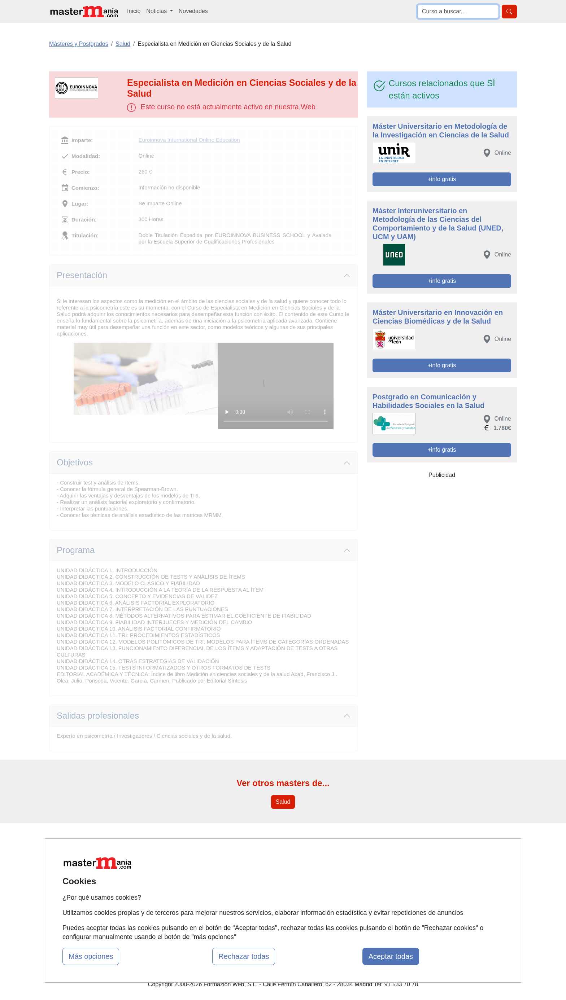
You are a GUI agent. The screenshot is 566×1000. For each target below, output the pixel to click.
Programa (76, 550)
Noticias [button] (157, 11)
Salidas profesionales (98, 715)
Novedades (193, 11)
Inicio (133, 11)
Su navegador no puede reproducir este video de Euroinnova (276, 386)
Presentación (82, 275)
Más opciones (91, 956)
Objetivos (75, 462)
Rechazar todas (243, 956)
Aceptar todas (391, 956)
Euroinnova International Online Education (189, 140)
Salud (283, 802)
